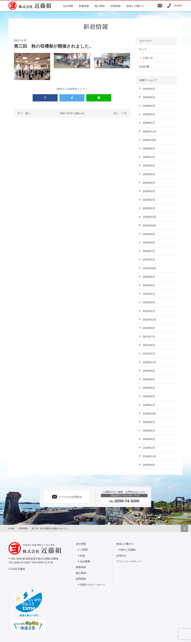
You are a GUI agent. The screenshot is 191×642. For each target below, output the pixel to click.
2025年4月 (149, 182)
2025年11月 (149, 131)
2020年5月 (149, 387)
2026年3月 (149, 114)
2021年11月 (149, 319)
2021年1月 (149, 353)
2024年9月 (149, 234)
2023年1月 (149, 293)
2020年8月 (149, 379)
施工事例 (81, 573)
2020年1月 (149, 405)
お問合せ (121, 555)
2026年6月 (149, 88)
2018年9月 (149, 464)
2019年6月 (149, 422)
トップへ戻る (184, 528)
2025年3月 (149, 191)
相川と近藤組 (128, 549)
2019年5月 (149, 430)
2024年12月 (149, 216)
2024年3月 (149, 259)
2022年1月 (149, 311)
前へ (27, 113)
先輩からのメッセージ (92, 584)
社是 (82, 555)
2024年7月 (149, 251)
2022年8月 (149, 302)
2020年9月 (149, 370)
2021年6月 (149, 345)
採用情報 (81, 578)
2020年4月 (149, 396)
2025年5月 (149, 174)
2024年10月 (149, 225)
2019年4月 (149, 439)
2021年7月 (149, 336)
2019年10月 (149, 413)
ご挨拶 (84, 549)
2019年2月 (149, 447)
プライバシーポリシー (129, 561)
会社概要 (85, 561)
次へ (116, 113)
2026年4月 (149, 105)
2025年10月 (149, 140)
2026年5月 (149, 97)
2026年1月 (149, 122)
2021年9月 (149, 328)
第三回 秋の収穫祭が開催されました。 (51, 528)
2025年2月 (149, 199)
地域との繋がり (125, 543)
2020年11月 (149, 362)
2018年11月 (149, 456)
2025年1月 (149, 208)
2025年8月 (149, 148)
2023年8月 (149, 276)
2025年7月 (149, 157)
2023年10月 (149, 268)
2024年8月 (149, 242)
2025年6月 (149, 165)
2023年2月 (149, 285)
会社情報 (81, 543)
